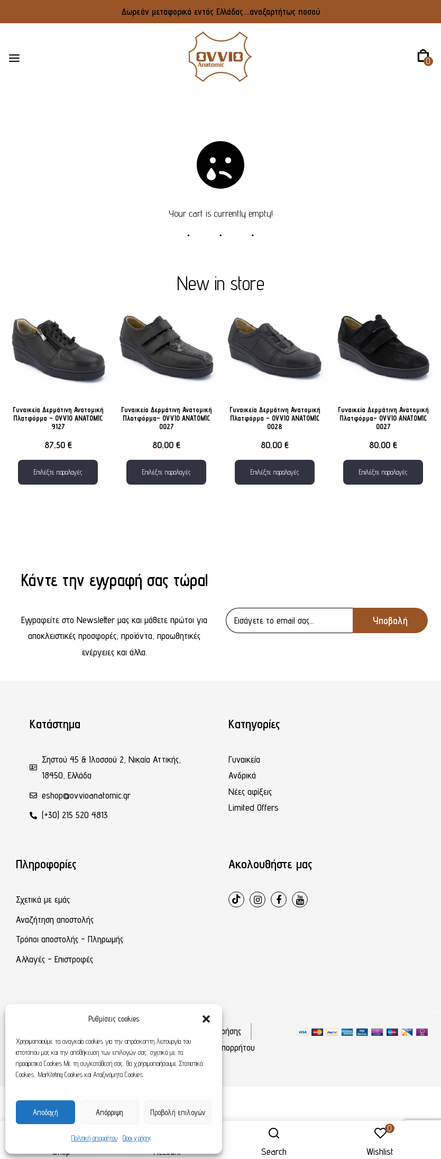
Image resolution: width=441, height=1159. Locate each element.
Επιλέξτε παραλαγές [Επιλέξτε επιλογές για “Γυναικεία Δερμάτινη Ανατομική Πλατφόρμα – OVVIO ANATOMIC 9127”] (58, 472)
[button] (206, 1019)
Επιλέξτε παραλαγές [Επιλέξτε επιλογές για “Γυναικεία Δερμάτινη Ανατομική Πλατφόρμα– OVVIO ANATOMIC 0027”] (166, 472)
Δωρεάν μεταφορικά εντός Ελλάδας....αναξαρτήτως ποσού (221, 11)
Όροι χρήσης (137, 1138)
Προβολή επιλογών (178, 1112)
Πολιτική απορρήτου (94, 1138)
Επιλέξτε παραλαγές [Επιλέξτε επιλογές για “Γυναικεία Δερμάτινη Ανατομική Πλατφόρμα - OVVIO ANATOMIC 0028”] (275, 472)
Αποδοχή (45, 1112)
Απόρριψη (109, 1112)
